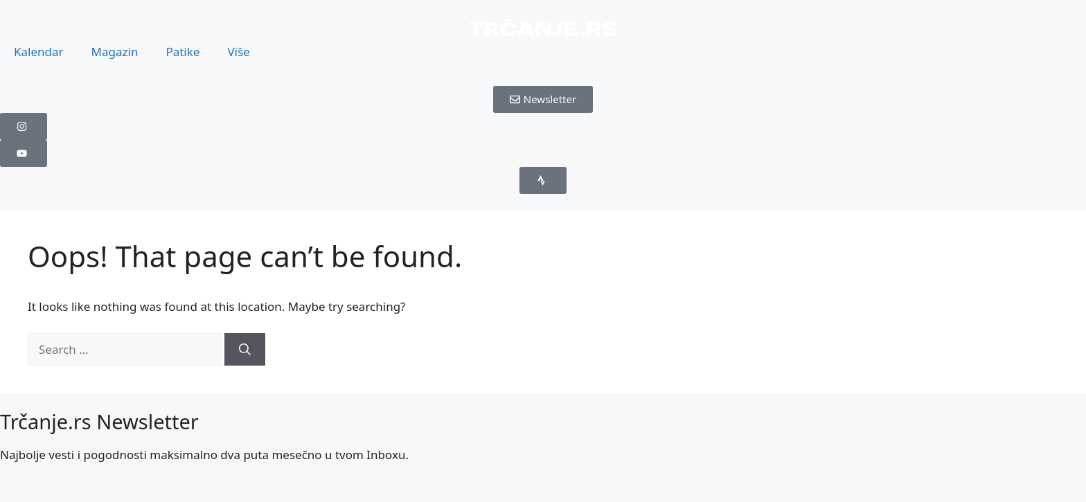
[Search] (244, 349)
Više (238, 52)
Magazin (115, 52)
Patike (182, 52)
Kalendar (39, 52)
